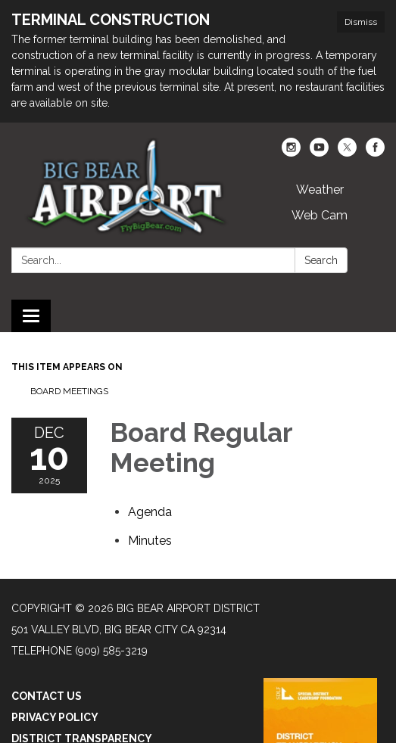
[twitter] (347, 152)
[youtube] (319, 152)
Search (321, 260)
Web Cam (320, 215)
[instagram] (291, 152)
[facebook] (375, 152)
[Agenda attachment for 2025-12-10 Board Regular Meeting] (150, 512)
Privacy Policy (54, 717)
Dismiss (361, 22)
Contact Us (46, 696)
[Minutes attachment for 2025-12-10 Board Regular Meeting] (150, 540)
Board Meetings (69, 391)
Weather (320, 189)
